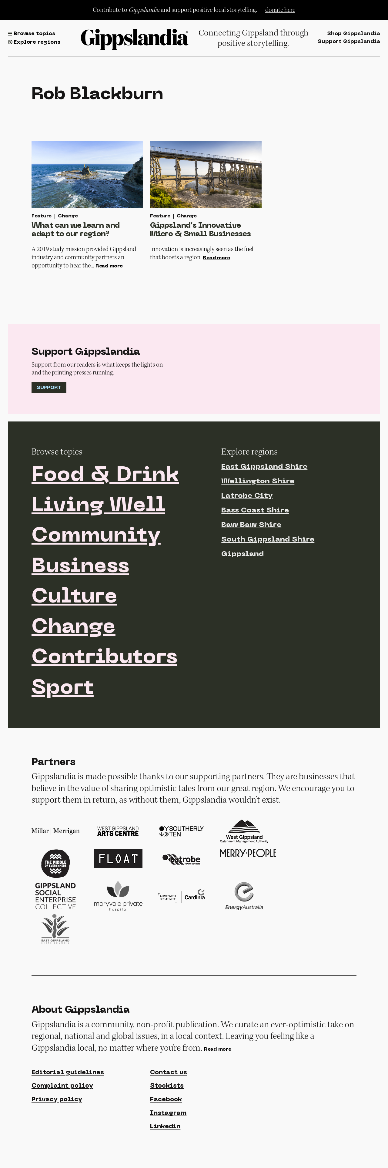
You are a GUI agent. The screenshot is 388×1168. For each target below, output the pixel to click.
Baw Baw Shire (251, 525)
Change (73, 627)
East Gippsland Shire (264, 467)
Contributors (104, 658)
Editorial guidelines (68, 1073)
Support (49, 387)
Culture (74, 597)
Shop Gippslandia (353, 34)
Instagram (168, 1113)
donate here (280, 10)
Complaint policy (62, 1086)
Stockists (167, 1086)
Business (80, 567)
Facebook (166, 1100)
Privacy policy (57, 1100)
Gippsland (242, 554)
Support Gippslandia (349, 41)
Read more (109, 266)
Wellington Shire (257, 481)
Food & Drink (105, 475)
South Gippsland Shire (267, 539)
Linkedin (165, 1127)
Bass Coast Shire (255, 510)
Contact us (168, 1073)
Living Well (98, 506)
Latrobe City (247, 496)
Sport (63, 688)
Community (96, 536)
